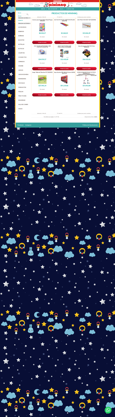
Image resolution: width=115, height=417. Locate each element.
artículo (89, 17)
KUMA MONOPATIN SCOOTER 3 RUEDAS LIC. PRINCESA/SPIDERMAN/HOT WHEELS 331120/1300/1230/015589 (86, 74)
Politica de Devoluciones (90, 125)
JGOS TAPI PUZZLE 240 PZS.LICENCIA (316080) (64, 46)
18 (58, 116)
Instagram (28, 125)
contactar (70, 9)
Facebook (20, 125)
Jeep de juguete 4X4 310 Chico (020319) (86, 46)
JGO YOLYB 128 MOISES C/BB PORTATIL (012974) (42, 46)
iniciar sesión (52, 9)
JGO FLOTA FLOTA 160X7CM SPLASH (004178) (64, 20)
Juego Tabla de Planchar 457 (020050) (42, 72)
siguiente (60, 16)
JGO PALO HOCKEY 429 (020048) (86, 20)
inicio (43, 9)
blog (61, 9)
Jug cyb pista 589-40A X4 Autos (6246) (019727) (64, 73)
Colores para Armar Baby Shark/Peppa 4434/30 (42, 20)
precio (84, 17)
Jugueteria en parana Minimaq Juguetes (57, 4)
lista (92, 116)
